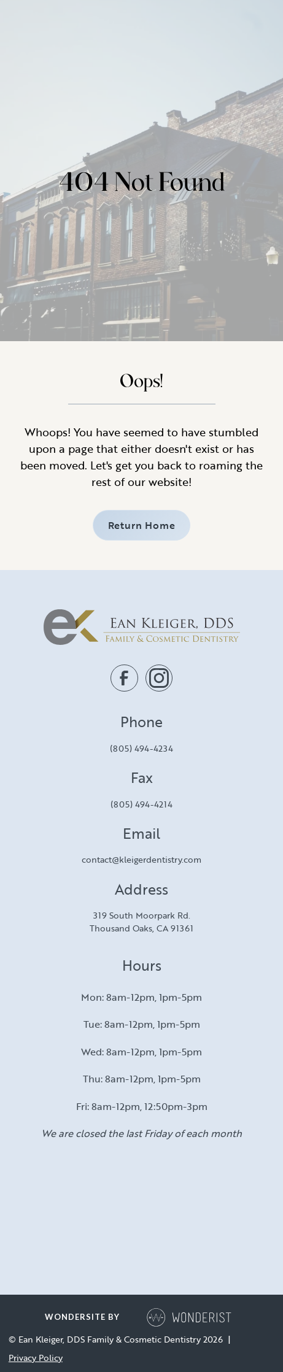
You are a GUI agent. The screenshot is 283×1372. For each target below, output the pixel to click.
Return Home (142, 525)
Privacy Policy (36, 1358)
